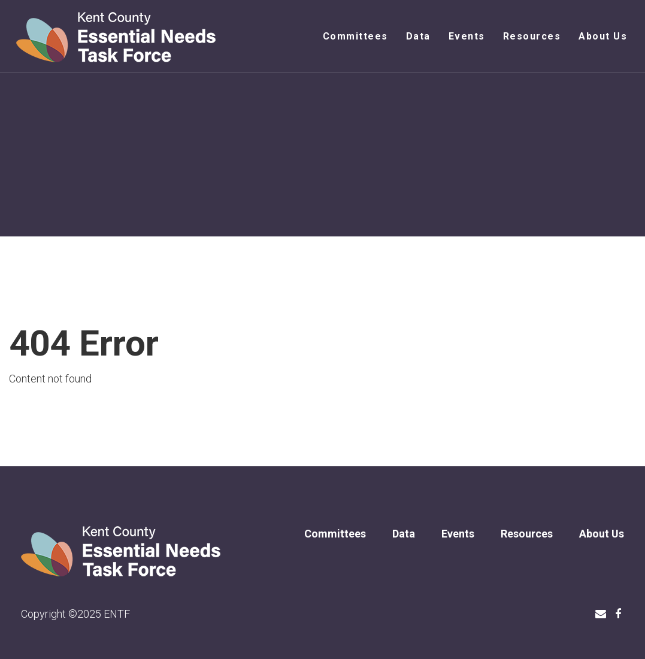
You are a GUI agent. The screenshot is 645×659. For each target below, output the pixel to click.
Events (467, 36)
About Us (603, 36)
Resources (532, 36)
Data (418, 36)
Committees (355, 36)
